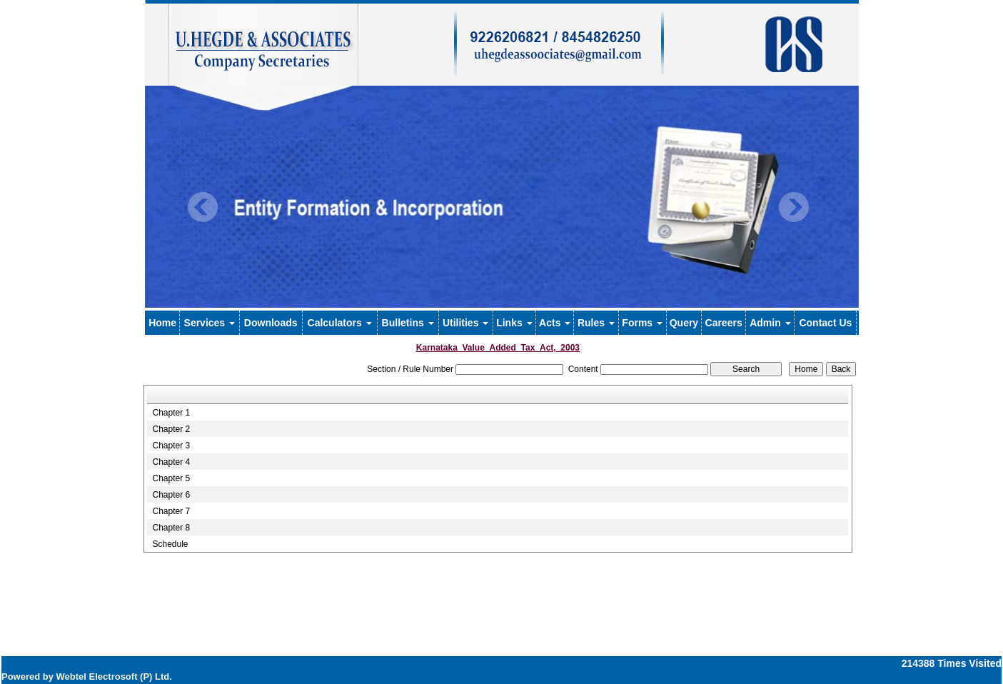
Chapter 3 (171, 446)
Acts (554, 322)
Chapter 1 (171, 413)
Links (514, 322)
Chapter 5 (171, 478)
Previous (203, 207)
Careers (723, 322)
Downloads (271, 322)
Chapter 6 (171, 495)
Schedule (170, 544)
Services (210, 322)
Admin (770, 322)
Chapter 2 (171, 429)
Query (684, 322)
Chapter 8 (171, 528)
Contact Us (825, 322)
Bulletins (408, 322)
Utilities (465, 322)
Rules (596, 322)
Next (793, 207)
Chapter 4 (171, 462)
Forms (642, 322)
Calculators (340, 322)
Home (162, 322)
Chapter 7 (171, 511)
